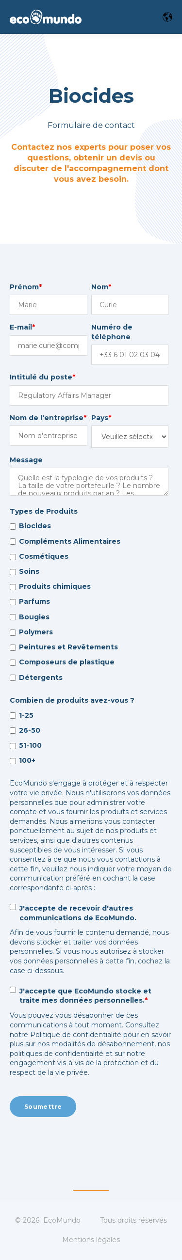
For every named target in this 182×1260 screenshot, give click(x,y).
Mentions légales (91, 1239)
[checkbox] (89, 601)
